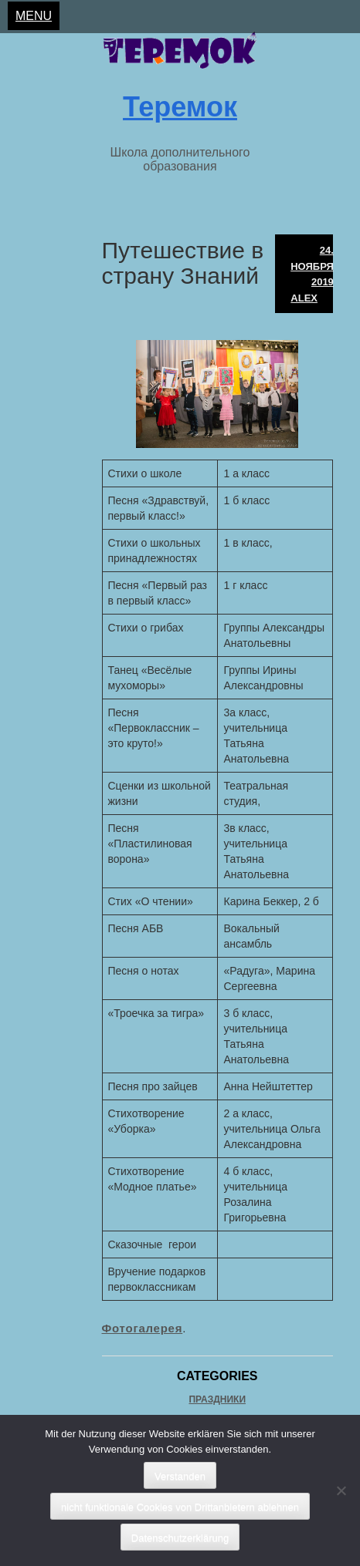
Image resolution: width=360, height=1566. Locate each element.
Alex (304, 298)
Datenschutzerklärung (180, 1538)
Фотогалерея (142, 1328)
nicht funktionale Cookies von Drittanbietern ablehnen (180, 1507)
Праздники (217, 1399)
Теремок (180, 107)
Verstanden (180, 1476)
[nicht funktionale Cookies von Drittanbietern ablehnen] (340, 1490)
